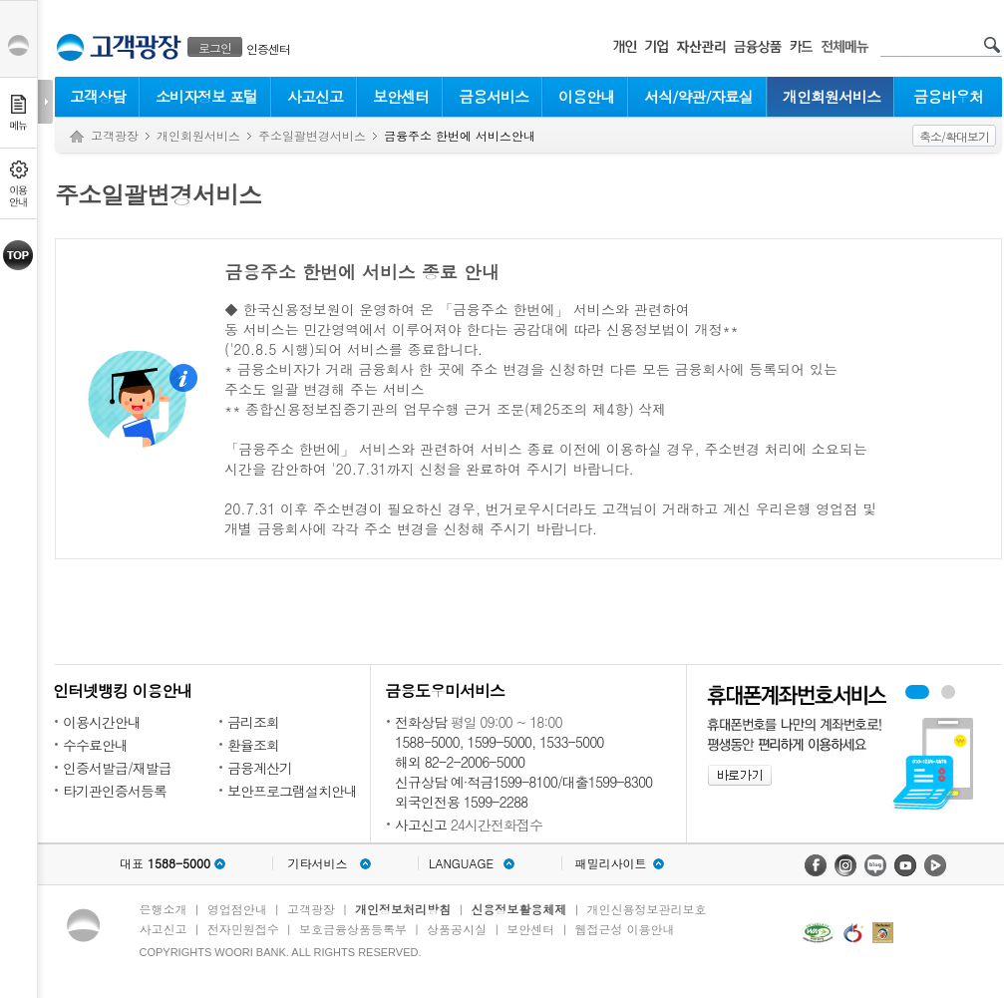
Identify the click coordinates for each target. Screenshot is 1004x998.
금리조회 (253, 722)
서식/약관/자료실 (698, 96)
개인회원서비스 (831, 96)
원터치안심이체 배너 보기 (948, 692)
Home (77, 137)
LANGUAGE (461, 863)
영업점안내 (237, 908)
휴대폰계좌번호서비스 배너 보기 (917, 692)
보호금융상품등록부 (353, 928)
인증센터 (268, 48)
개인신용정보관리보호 (647, 908)
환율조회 (253, 745)
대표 (165, 863)
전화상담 (421, 722)
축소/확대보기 (954, 136)
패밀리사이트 (611, 863)
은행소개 (163, 908)
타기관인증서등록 (115, 791)
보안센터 (401, 96)
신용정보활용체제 (518, 908)
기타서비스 (318, 863)
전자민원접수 (243, 928)
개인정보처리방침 (403, 908)
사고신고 (315, 96)
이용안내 (586, 96)
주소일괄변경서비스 (312, 135)
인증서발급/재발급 (117, 768)
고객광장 (115, 135)
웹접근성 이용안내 (625, 928)
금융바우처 (948, 96)
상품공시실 (457, 928)
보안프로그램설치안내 (292, 791)
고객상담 (98, 96)
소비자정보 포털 (206, 96)
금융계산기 (259, 768)
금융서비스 (493, 96)
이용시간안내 (102, 722)
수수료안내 (95, 745)
